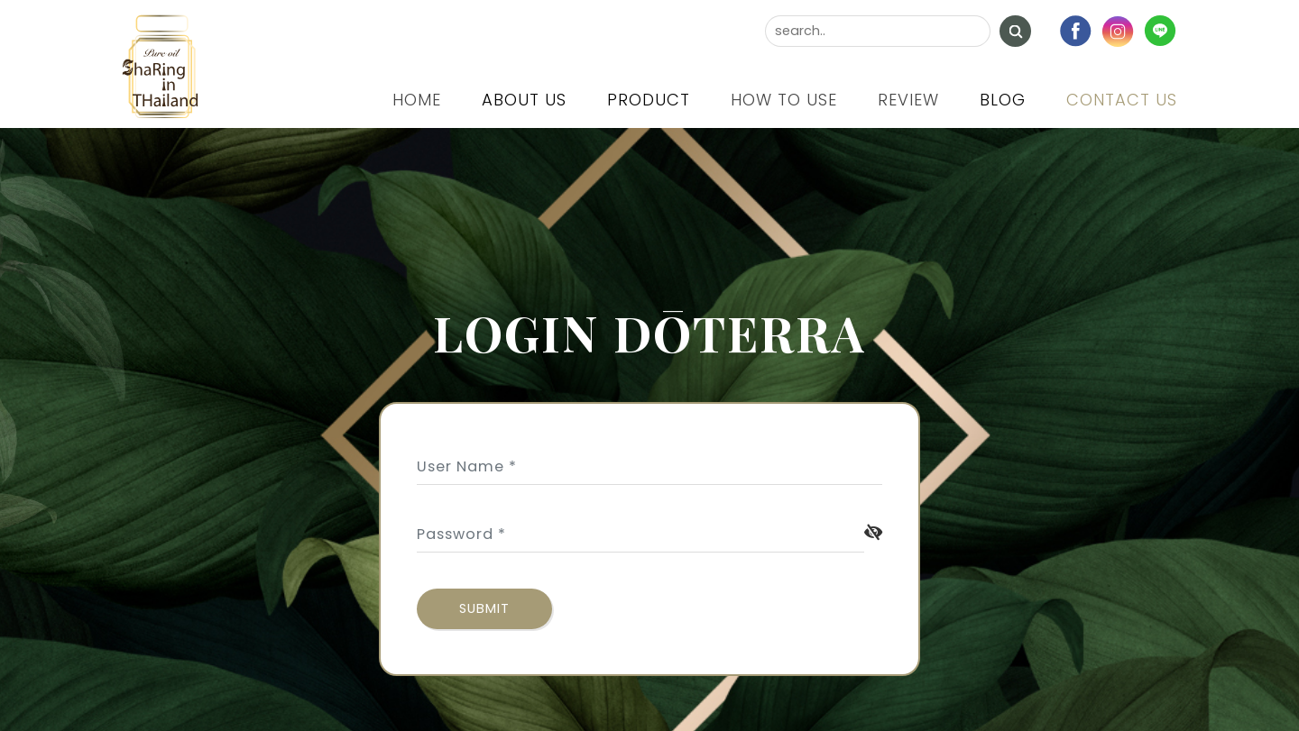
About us (524, 99)
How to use (784, 99)
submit (484, 608)
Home (416, 99)
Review (908, 99)
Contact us (1121, 99)
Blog (1003, 99)
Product (648, 99)
